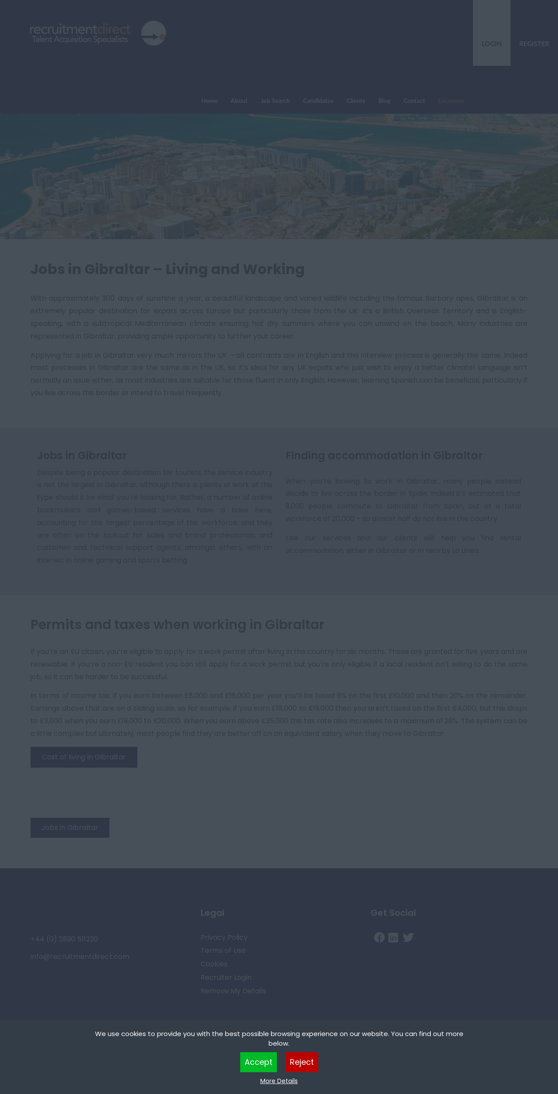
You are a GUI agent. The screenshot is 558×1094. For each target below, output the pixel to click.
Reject (302, 1062)
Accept (258, 1062)
